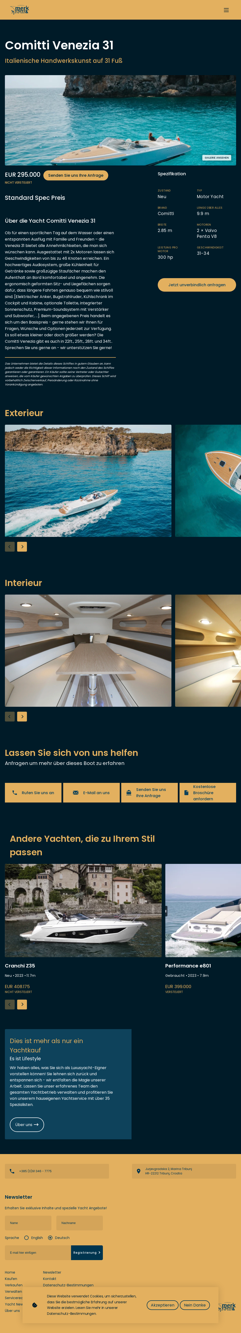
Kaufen (11, 1278)
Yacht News (15, 1304)
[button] (22, 547)
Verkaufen (14, 1285)
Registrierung (87, 1253)
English (37, 1237)
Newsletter (52, 1272)
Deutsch (62, 1237)
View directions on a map (184, 1171)
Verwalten (13, 1291)
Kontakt (49, 1278)
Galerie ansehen (217, 158)
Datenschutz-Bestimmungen (68, 1285)
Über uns (12, 1310)
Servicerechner (18, 1297)
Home (10, 1272)
